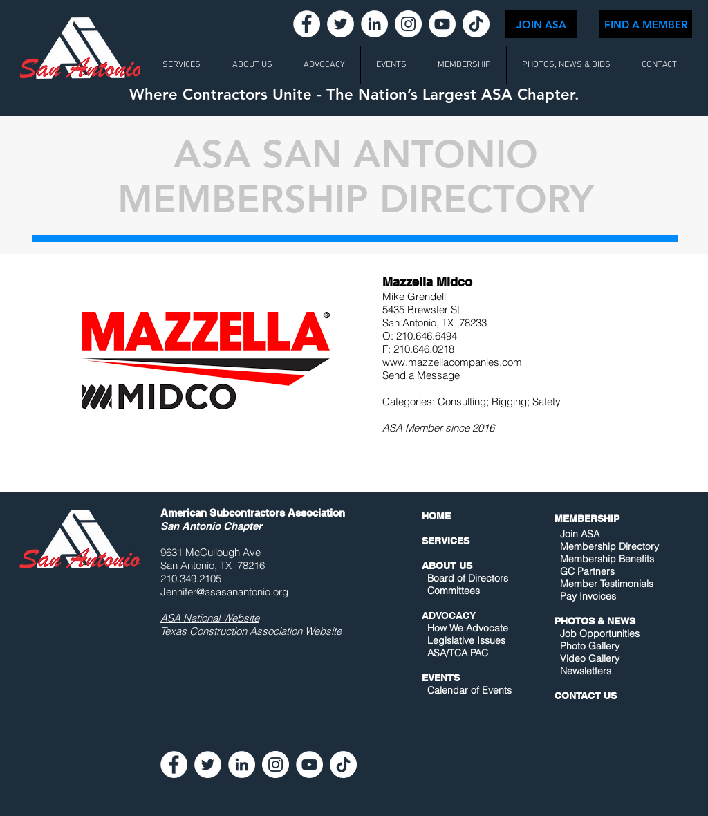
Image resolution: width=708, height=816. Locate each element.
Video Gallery (590, 658)
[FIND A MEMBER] (645, 24)
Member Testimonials (606, 583)
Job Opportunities (600, 633)
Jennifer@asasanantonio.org (224, 591)
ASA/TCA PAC (457, 653)
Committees (453, 590)
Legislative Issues (466, 640)
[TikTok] (476, 23)
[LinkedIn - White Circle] (374, 23)
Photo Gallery (590, 646)
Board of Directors (467, 578)
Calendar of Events (469, 690)
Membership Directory (608, 546)
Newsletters (584, 671)
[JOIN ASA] (541, 24)
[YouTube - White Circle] (442, 23)
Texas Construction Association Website (251, 631)
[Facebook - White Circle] (306, 23)
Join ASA (579, 534)
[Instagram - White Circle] (408, 23)
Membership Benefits (607, 559)
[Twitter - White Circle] (340, 23)
